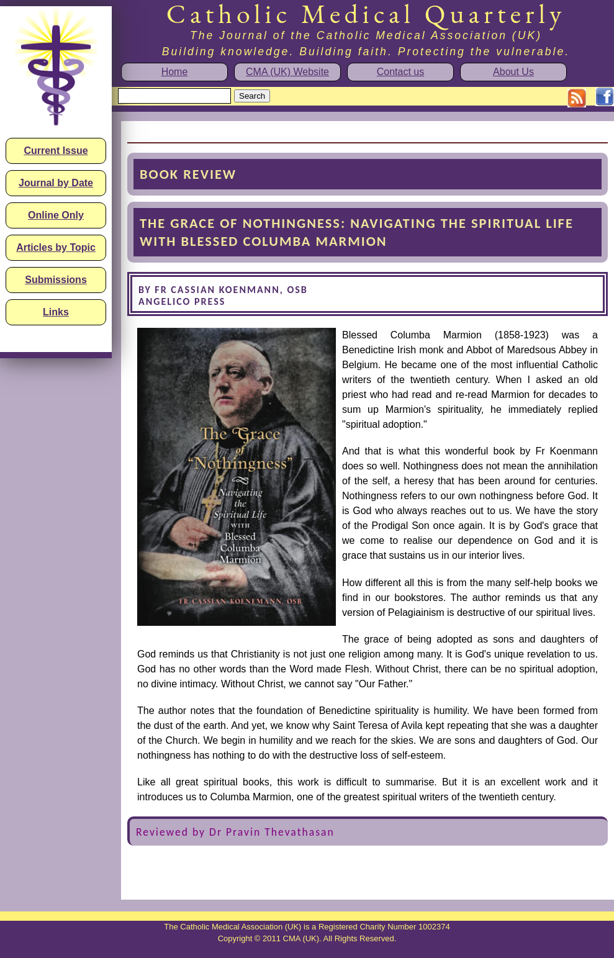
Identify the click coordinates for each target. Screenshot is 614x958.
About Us (513, 71)
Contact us (400, 71)
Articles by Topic (56, 247)
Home (174, 71)
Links (56, 312)
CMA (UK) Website (287, 71)
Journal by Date (56, 183)
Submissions (56, 279)
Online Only (56, 215)
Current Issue (56, 150)
